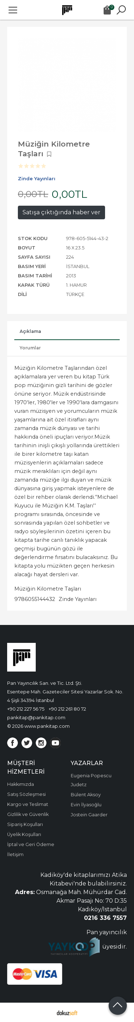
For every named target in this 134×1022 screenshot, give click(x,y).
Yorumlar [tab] (30, 347)
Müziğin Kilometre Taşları (47, 589)
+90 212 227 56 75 (25, 709)
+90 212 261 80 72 (67, 709)
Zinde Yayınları (77, 599)
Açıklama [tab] (30, 331)
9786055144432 (34, 599)
